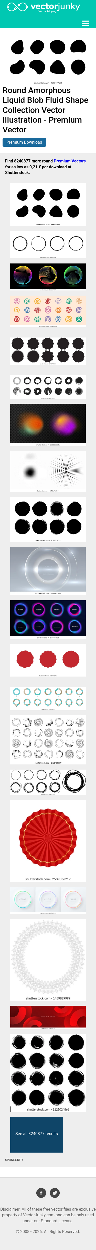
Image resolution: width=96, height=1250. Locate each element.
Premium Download (24, 142)
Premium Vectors (70, 161)
